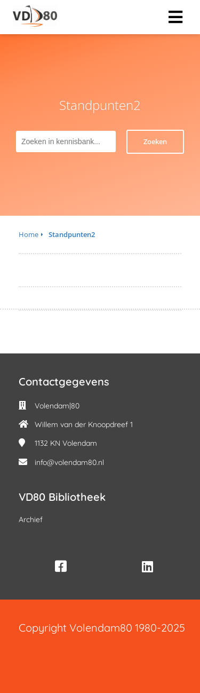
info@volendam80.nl (69, 462)
